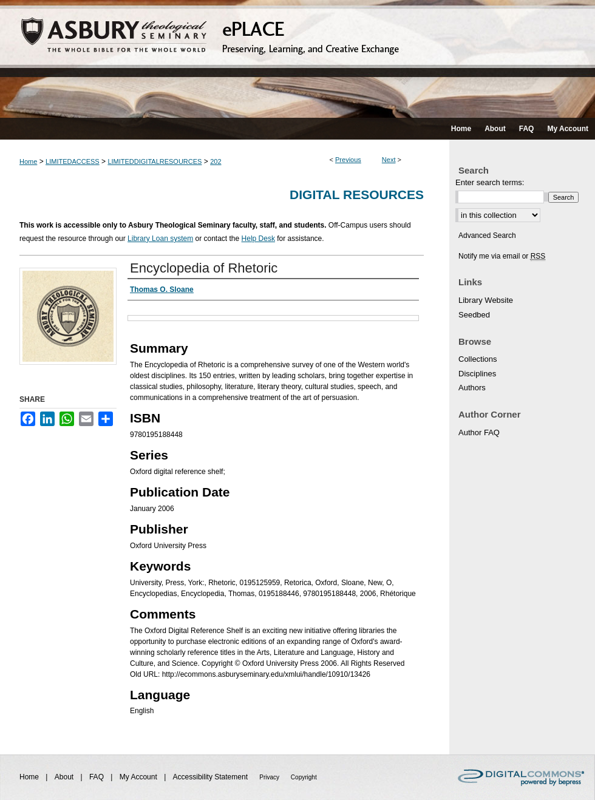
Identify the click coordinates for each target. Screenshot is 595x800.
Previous (348, 159)
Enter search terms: (489, 182)
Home (28, 161)
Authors (472, 387)
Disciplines (477, 373)
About (65, 777)
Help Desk (258, 238)
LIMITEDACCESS (73, 161)
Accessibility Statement (211, 777)
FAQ (97, 777)
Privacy (270, 777)
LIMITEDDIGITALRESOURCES (154, 161)
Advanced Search (487, 235)
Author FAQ (479, 432)
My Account (139, 777)
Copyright (304, 777)
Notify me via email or (501, 256)
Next (389, 159)
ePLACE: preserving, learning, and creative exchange (297, 59)
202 (215, 161)
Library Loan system (160, 238)
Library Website (485, 300)
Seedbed (474, 314)
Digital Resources (357, 195)
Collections (477, 359)
